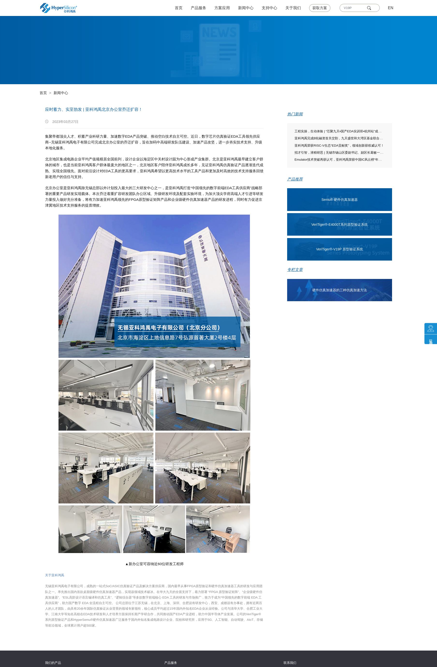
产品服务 (198, 8)
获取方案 (320, 8)
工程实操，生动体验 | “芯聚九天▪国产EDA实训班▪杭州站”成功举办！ (342, 131)
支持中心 (269, 8)
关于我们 (293, 8)
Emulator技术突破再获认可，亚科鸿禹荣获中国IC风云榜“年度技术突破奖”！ (347, 159)
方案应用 (222, 8)
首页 (179, 8)
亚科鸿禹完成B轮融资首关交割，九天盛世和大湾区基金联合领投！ (341, 138)
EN (390, 8)
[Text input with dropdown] (353, 8)
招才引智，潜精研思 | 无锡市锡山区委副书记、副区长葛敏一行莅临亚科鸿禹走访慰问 (354, 152)
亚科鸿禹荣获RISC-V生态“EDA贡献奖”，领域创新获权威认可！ (339, 145)
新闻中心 (246, 8)
